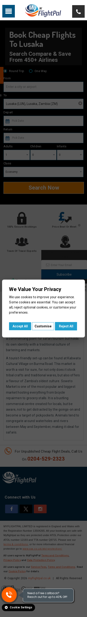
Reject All (66, 326)
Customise (43, 326)
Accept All (20, 326)
